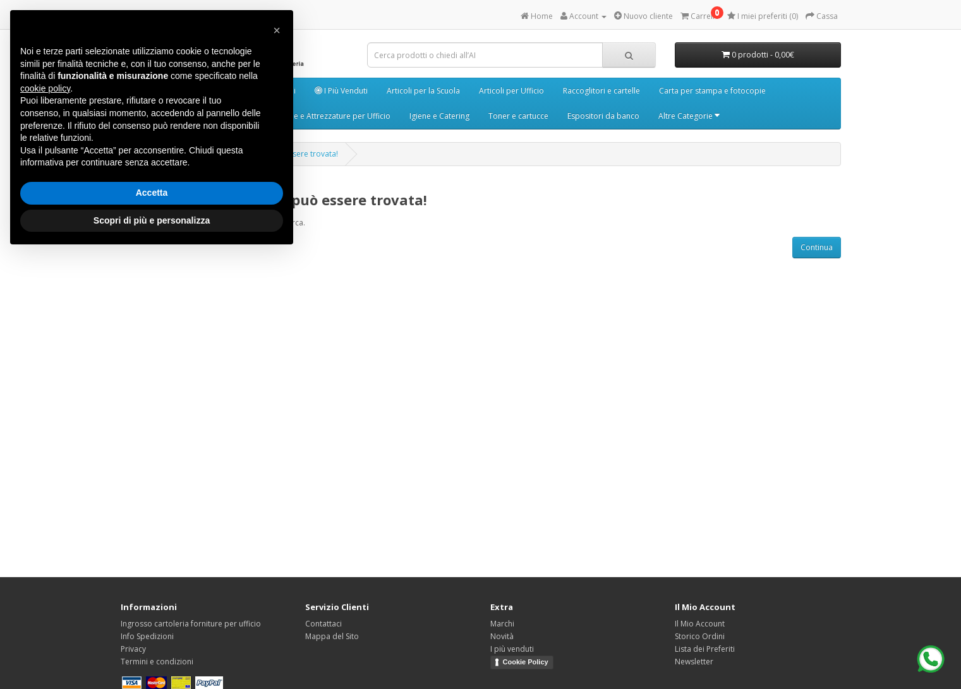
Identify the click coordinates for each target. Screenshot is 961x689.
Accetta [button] (152, 193)
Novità (502, 636)
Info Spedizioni (147, 636)
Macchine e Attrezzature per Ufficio (327, 116)
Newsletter (694, 661)
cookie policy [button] (45, 88)
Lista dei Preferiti (705, 649)
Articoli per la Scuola (423, 90)
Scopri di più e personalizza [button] (152, 220)
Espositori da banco (603, 116)
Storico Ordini (700, 636)
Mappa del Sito (332, 636)
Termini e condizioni (157, 661)
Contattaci (323, 623)
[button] (277, 30)
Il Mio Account (700, 623)
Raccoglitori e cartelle (601, 90)
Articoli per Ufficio (511, 90)
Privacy (133, 649)
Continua (817, 247)
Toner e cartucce (518, 116)
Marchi (502, 623)
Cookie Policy (525, 662)
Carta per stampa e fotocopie (712, 90)
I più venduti (512, 649)
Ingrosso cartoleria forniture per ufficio (191, 623)
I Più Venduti (341, 90)
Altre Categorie (689, 116)
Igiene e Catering (439, 116)
